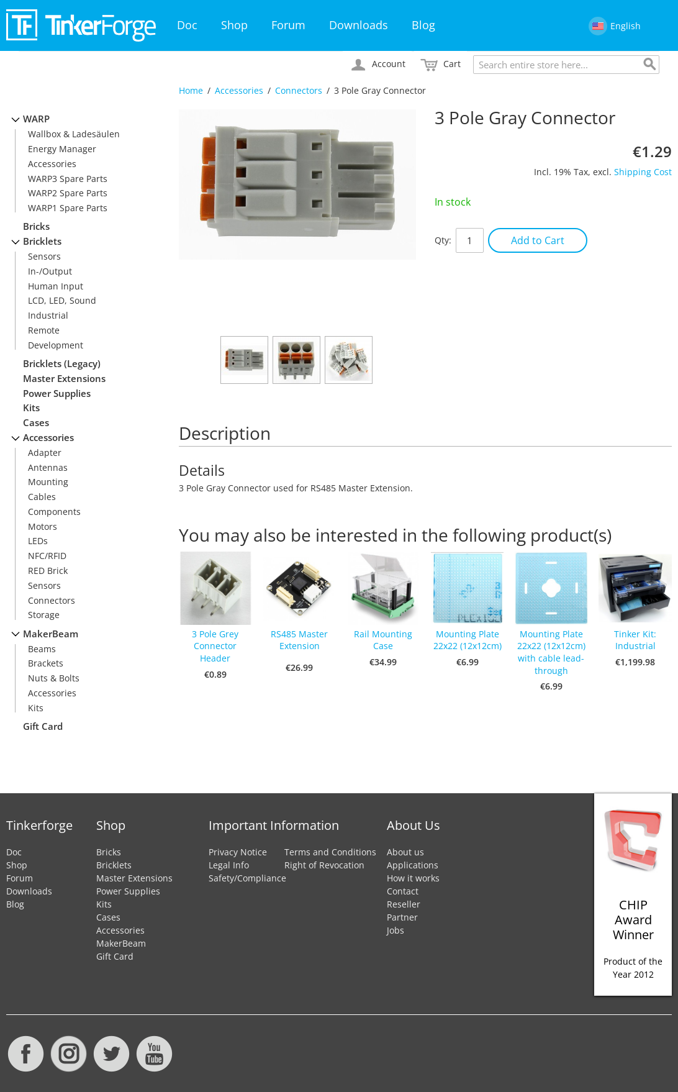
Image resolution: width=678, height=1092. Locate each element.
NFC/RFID (47, 556)
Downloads (358, 24)
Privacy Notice (238, 852)
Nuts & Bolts (53, 678)
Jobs (395, 930)
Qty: (443, 240)
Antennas (48, 467)
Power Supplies (57, 393)
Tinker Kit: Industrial (635, 640)
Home (191, 90)
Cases (36, 422)
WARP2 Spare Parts (67, 193)
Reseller (403, 904)
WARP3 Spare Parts (67, 178)
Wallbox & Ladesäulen (74, 134)
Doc (187, 24)
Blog (423, 24)
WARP (36, 118)
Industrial (48, 315)
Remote (44, 330)
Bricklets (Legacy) (62, 363)
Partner (402, 917)
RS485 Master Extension (299, 640)
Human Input (55, 286)
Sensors (44, 256)
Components (54, 511)
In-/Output (50, 271)
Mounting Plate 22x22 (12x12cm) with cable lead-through (551, 652)
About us (405, 852)
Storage (44, 615)
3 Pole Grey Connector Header (215, 646)
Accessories (239, 90)
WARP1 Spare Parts (67, 208)
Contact (402, 891)
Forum (288, 24)
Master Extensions (64, 378)
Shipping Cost (643, 172)
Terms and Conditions (330, 852)
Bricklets (42, 241)
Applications (412, 865)
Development (55, 345)
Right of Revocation (324, 865)
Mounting (48, 482)
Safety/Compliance (247, 878)
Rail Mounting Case (383, 640)
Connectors (298, 90)
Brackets (45, 663)
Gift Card (43, 726)
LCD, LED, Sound (62, 300)
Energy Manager (62, 149)
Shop (234, 24)
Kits (31, 407)
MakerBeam (50, 633)
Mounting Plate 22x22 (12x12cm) (467, 640)
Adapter (44, 452)
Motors (42, 526)
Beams (42, 649)
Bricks (36, 226)
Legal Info (229, 865)
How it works (413, 878)
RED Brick (48, 570)
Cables (42, 497)
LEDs (38, 541)
